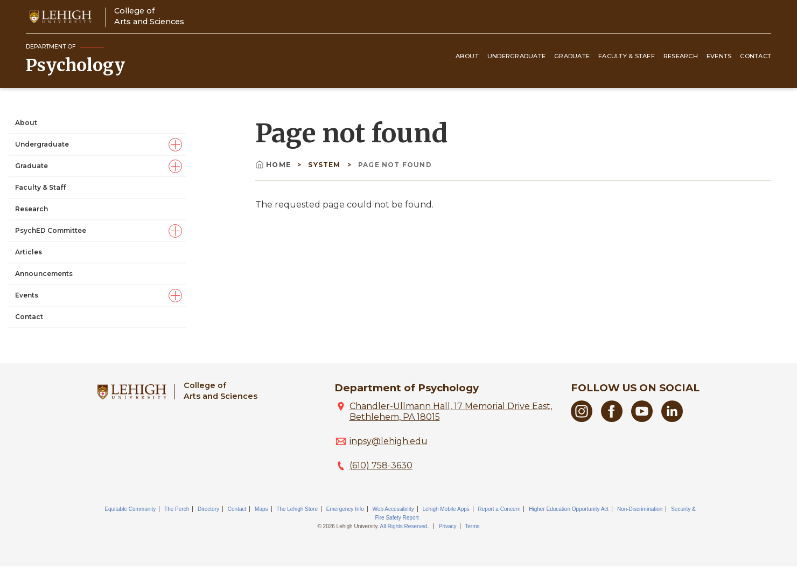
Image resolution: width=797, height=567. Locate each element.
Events (719, 56)
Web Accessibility (393, 509)
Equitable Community (130, 509)
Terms (472, 526)
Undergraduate (516, 56)
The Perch (176, 509)
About (467, 56)
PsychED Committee (50, 230)
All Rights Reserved (404, 526)
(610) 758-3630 (381, 465)
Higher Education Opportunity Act (569, 509)
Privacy (448, 526)
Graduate (572, 56)
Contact (755, 56)
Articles (28, 252)
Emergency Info (345, 509)
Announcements (44, 273)
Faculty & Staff (626, 56)
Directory (208, 509)
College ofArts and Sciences (149, 16)
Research (680, 56)
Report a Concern (499, 509)
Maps (261, 509)
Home (274, 165)
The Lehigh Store (297, 509)
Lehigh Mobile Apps (445, 509)
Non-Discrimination (639, 509)
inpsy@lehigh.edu (388, 441)
